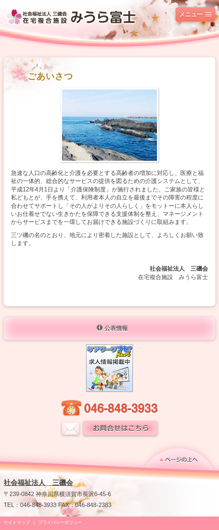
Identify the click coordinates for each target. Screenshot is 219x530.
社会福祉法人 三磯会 (38, 483)
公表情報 (112, 328)
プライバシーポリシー (60, 522)
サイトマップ (17, 522)
